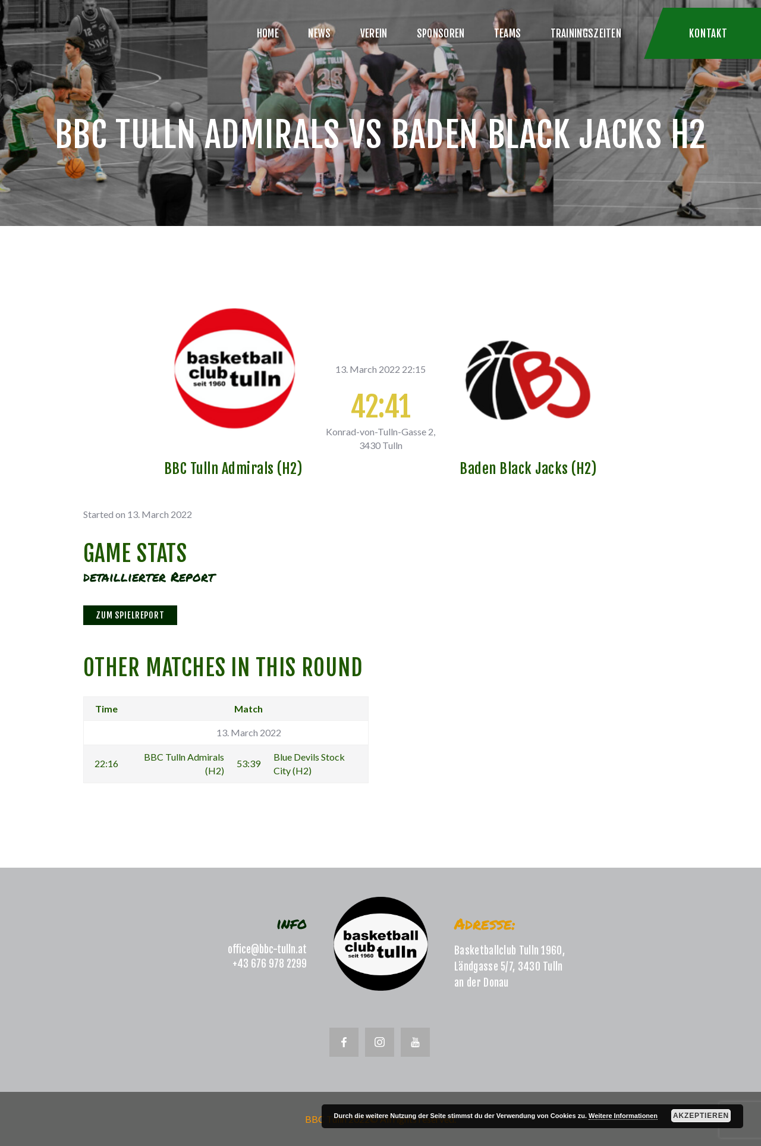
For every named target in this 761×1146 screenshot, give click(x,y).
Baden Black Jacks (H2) (528, 469)
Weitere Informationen (623, 1115)
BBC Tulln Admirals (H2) (233, 469)
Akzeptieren (701, 1116)
